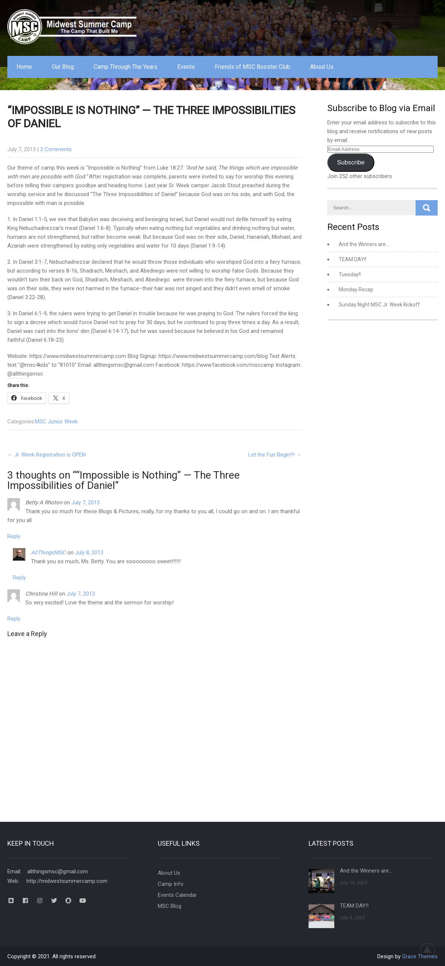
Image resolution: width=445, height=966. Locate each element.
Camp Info (171, 884)
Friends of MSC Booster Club (252, 66)
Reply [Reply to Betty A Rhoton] (13, 536)
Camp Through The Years (125, 66)
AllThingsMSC (48, 552)
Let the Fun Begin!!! (275, 454)
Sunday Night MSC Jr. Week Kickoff (379, 305)
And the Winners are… (364, 244)
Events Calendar (177, 895)
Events (186, 66)
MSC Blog (169, 906)
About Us (322, 66)
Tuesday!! (350, 274)
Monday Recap (356, 289)
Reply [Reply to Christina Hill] (13, 618)
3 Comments (56, 149)
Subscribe (350, 162)
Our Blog (63, 66)
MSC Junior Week (56, 421)
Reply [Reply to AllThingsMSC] (19, 577)
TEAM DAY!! (352, 259)
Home (24, 66)
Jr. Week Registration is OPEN (46, 454)
